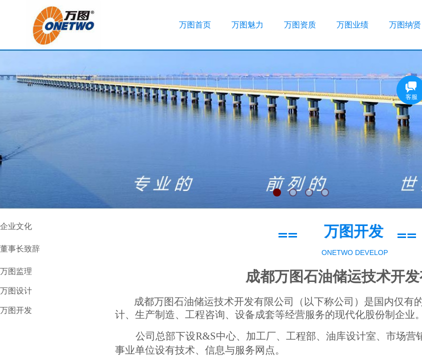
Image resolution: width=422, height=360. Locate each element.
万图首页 (195, 24)
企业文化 (16, 226)
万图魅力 (248, 24)
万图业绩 (352, 24)
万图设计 (16, 290)
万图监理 (16, 271)
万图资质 (300, 24)
